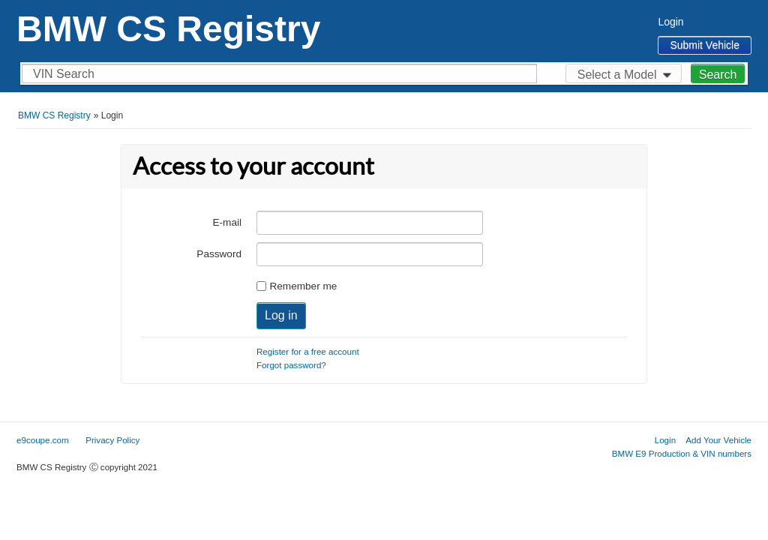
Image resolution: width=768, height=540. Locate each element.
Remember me (303, 286)
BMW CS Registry (168, 29)
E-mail (227, 222)
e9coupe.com (42, 440)
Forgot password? (291, 365)
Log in (281, 315)
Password (219, 254)
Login (670, 22)
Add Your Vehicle (719, 440)
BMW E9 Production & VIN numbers (682, 453)
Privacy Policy (113, 440)
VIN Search (63, 74)
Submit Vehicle (705, 45)
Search (718, 74)
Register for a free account (307, 351)
